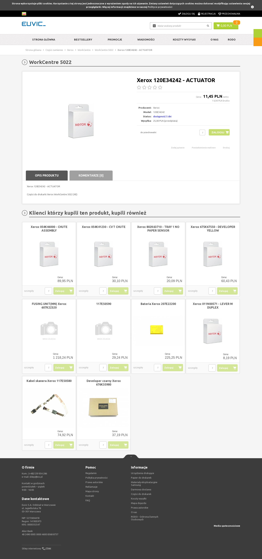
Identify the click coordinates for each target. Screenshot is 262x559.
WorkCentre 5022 (104, 50)
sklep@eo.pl (36, 476)
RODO (232, 39)
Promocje (115, 39)
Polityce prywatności (160, 7)
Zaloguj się (188, 14)
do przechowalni (148, 132)
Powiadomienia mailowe (204, 148)
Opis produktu (47, 175)
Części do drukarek (141, 494)
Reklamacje (92, 486)
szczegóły (29, 291)
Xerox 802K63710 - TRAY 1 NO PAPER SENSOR (158, 228)
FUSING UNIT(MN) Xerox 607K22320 (49, 305)
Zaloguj (217, 132)
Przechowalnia (231, 14)
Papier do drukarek (141, 477)
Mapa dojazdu (138, 503)
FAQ (88, 500)
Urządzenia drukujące (142, 473)
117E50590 (103, 303)
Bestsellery (83, 39)
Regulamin (91, 473)
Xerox (70, 50)
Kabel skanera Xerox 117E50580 (49, 380)
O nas (134, 512)
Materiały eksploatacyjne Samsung (144, 483)
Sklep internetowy (31, 548)
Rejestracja (208, 14)
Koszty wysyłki (184, 39)
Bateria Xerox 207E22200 (158, 303)
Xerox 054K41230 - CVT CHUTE (104, 226)
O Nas (215, 39)
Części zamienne (54, 50)
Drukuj (226, 148)
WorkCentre (84, 50)
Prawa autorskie (139, 507)
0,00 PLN (226, 25)
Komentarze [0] (91, 175)
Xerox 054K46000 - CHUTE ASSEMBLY (49, 228)
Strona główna (43, 39)
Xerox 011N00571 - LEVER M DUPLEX (213, 305)
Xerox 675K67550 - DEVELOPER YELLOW (213, 228)
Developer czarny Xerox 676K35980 (104, 382)
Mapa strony (92, 491)
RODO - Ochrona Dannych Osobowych (144, 518)
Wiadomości (145, 39)
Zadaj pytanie (177, 148)
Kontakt (90, 496)
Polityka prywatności (97, 477)
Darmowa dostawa (141, 489)
